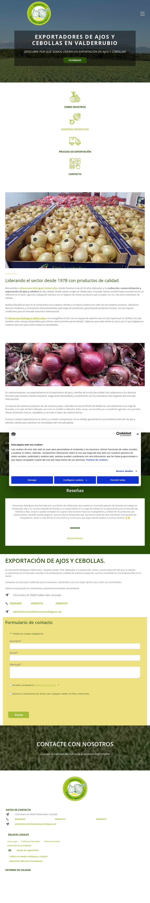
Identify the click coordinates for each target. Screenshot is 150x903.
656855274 (37, 603)
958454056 (16, 603)
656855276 (62, 603)
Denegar (32, 480)
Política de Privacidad (45, 685)
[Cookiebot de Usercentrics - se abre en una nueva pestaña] (118, 434)
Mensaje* (16, 664)
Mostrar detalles (124, 471)
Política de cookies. (97, 460)
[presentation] (32, 703)
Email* (14, 653)
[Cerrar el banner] (138, 434)
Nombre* (15, 641)
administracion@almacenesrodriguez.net (37, 611)
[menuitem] (12, 841)
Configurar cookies (75, 480)
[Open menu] (142, 14)
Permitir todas (117, 480)
